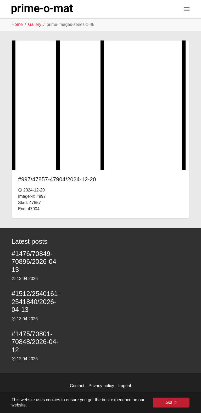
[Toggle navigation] (186, 9)
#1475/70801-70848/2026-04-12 (35, 341)
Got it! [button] (171, 402)
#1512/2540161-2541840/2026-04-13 (36, 301)
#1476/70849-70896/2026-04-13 (35, 261)
